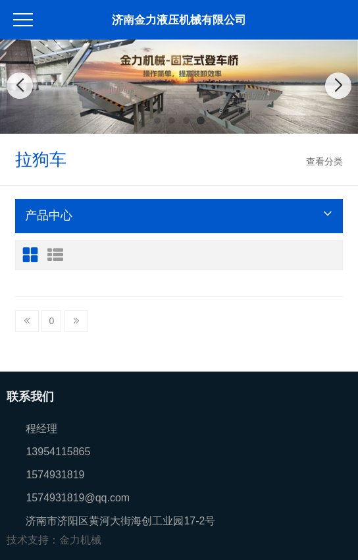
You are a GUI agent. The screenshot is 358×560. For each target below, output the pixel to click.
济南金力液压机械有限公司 (179, 20)
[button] (157, 120)
